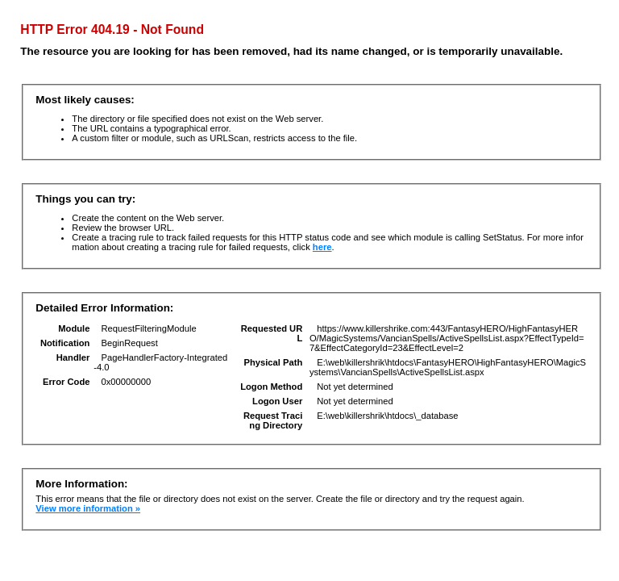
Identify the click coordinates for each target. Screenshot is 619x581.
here (322, 247)
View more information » (87, 508)
